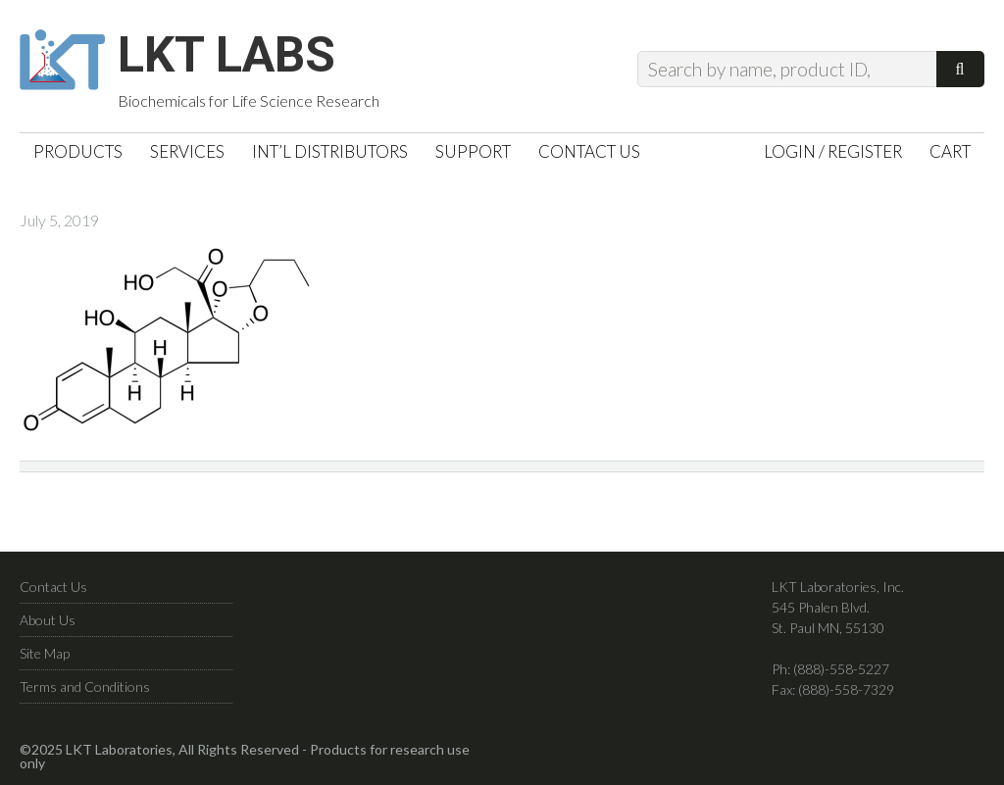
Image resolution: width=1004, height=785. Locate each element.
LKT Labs (226, 54)
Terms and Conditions (85, 686)
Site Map (45, 653)
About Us (47, 620)
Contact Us (53, 586)
